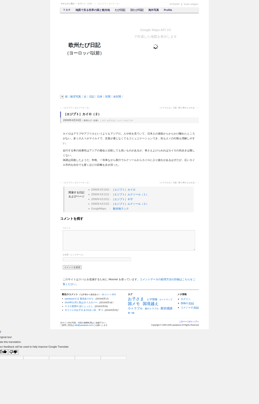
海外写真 (153, 10)
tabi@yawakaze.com (83, 325)
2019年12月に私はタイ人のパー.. (82, 302)
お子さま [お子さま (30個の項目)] (136, 299)
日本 (99, 96)
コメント (125, 120)
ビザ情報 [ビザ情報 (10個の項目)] (152, 299)
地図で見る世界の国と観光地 (92, 10)
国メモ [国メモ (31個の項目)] (134, 303)
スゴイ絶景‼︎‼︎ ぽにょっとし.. (80, 306)
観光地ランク (121, 208)
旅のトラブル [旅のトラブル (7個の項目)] (152, 308)
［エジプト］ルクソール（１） (130, 194)
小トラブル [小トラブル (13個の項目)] (135, 308)
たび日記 (120, 10)
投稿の (187, 303)
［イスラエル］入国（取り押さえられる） (179, 108)
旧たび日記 (137, 10)
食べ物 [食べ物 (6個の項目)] (131, 313)
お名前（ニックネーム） (74, 254)
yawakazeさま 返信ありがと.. (80, 298)
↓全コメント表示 (108, 294)
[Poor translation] (13, 352)
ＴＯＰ (67, 10)
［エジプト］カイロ (123, 189)
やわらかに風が (68, 3)
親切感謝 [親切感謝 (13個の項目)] (166, 308)
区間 (108, 96)
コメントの (190, 307)
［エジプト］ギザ (122, 199)
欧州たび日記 (84, 49)
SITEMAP (174, 4)
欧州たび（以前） (86, 3)
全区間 (117, 96)
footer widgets (191, 4)
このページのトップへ (189, 321)
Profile (168, 10)
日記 (91, 96)
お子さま (111, 120)
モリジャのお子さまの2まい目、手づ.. (85, 310)
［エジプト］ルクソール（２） (75, 108)
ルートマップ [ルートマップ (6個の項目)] (165, 299)
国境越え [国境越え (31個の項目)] (151, 303)
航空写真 (75, 96)
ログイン (186, 299)
